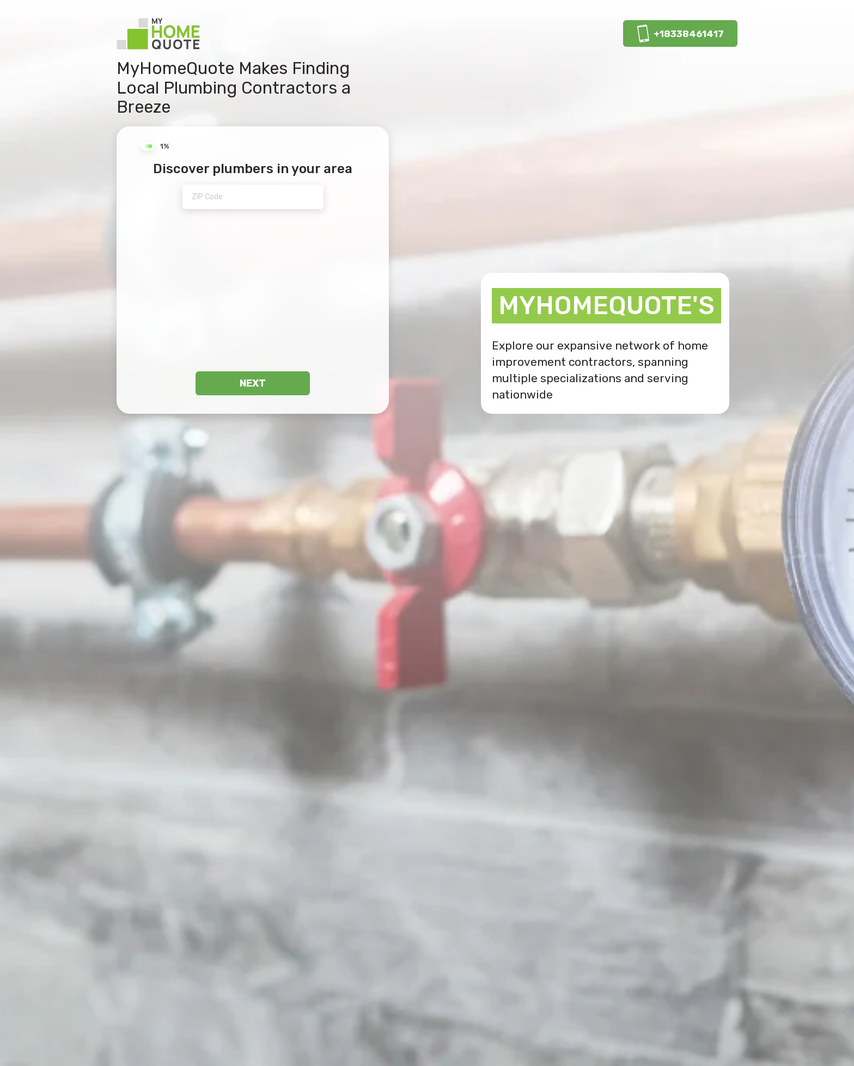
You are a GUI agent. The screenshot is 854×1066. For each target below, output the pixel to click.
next (253, 383)
